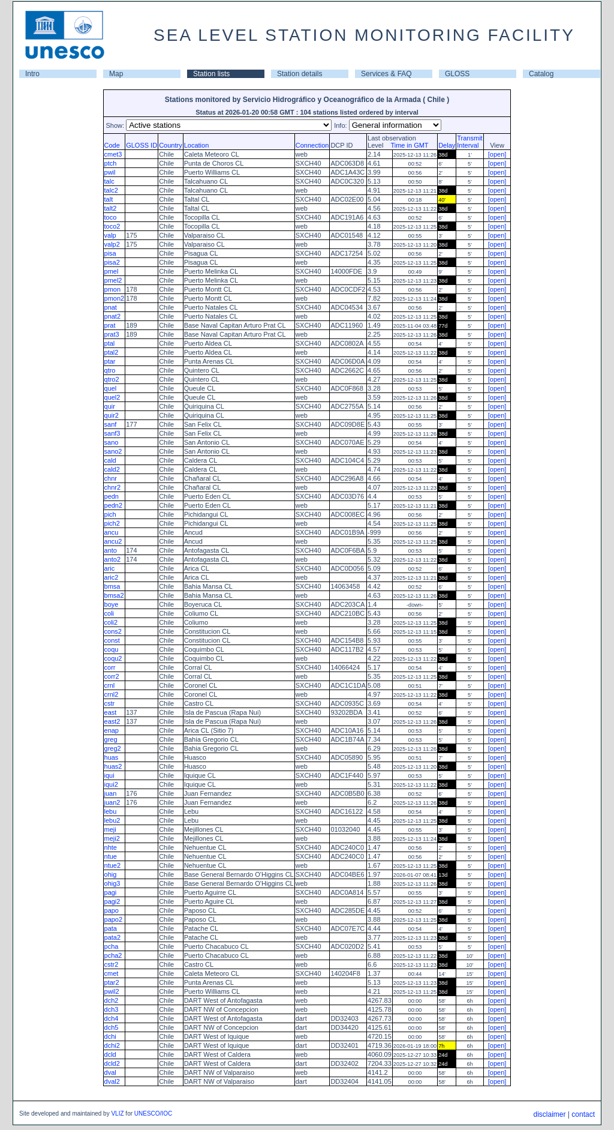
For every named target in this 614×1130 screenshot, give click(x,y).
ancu (111, 532)
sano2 (113, 451)
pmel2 (113, 280)
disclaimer (549, 1114)
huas (111, 757)
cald (110, 460)
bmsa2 (114, 595)
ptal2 (111, 352)
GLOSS (457, 74)
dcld (110, 1054)
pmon (112, 289)
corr (110, 667)
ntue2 (112, 865)
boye (111, 604)
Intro (32, 74)
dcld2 (112, 1063)
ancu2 (113, 541)
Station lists (211, 74)
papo (111, 910)
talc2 (111, 190)
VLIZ (117, 1113)
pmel (111, 271)
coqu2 (113, 658)
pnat (110, 307)
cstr (109, 703)
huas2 (113, 766)
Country (170, 145)
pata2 (112, 937)
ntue (110, 856)
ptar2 (111, 982)
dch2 (111, 1000)
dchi (110, 1036)
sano (111, 442)
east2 (112, 721)
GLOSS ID (141, 145)
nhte (110, 847)
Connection (312, 145)
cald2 (112, 469)
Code (112, 145)
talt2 (110, 208)
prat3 (111, 334)
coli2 (111, 622)
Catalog (541, 74)
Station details (299, 74)
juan (110, 793)
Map (116, 74)
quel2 (112, 397)
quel (110, 388)
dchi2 (112, 1045)
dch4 (111, 1018)
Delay (446, 145)
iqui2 (111, 784)
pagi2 (112, 901)
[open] (497, 154)
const (112, 640)
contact (583, 1114)
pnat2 (112, 316)
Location (196, 145)
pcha (111, 946)
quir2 (111, 415)
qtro (110, 370)
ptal (109, 343)
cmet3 (113, 154)
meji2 (112, 838)
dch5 (111, 1027)
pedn (111, 496)
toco (110, 217)
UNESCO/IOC (153, 1113)
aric (109, 568)
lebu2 (112, 820)
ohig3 (112, 883)
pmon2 (114, 298)
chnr (110, 478)
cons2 (113, 631)
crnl (109, 685)
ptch (110, 163)
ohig (110, 874)
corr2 (111, 676)
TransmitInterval (469, 141)
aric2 (111, 577)
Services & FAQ (386, 74)
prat (110, 325)
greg (111, 739)
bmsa (112, 586)
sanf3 (112, 433)
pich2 (112, 523)
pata (110, 928)
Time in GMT (406, 145)
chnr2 (112, 487)
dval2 (112, 1081)
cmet (111, 973)
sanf (110, 424)
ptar (110, 361)
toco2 (112, 226)
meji (110, 829)
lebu (110, 811)
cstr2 (111, 964)
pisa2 (112, 262)
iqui (109, 775)
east (110, 712)
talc (109, 181)
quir (109, 406)
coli (109, 613)
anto (110, 550)
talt (108, 199)
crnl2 (111, 694)
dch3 (111, 1009)
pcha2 (113, 955)
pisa (110, 253)
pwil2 (111, 991)
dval (110, 1072)
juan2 (112, 802)
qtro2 (111, 379)
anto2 (112, 559)
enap (111, 730)
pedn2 (113, 505)
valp (110, 235)
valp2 (112, 244)
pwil (110, 172)
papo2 (113, 919)
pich (110, 514)
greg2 (112, 748)
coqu (111, 649)
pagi (110, 892)
